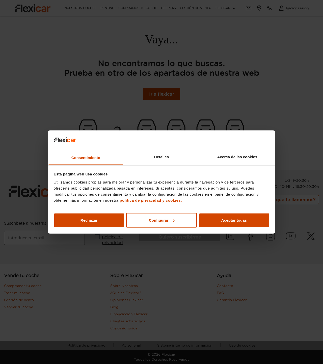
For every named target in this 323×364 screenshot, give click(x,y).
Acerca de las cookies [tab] (237, 156)
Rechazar (89, 220)
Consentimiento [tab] (85, 157)
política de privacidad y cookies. (151, 200)
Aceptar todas (234, 220)
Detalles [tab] (161, 156)
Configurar (162, 220)
